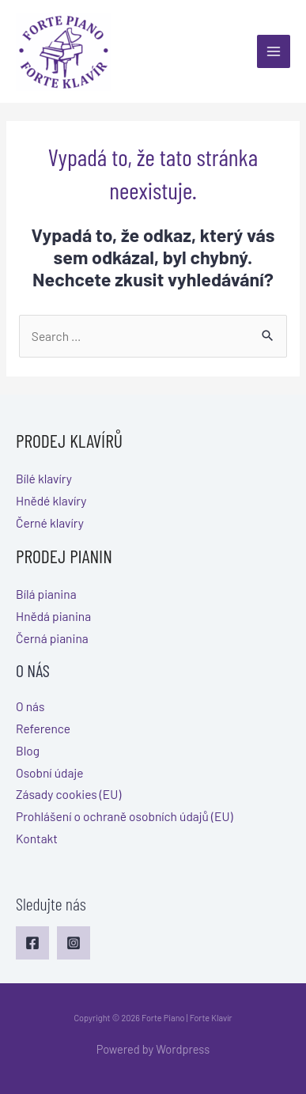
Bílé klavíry (44, 478)
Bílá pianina (46, 593)
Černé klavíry (50, 522)
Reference (43, 728)
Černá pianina (52, 637)
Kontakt (37, 838)
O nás (30, 706)
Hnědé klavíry (51, 500)
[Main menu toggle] (273, 51)
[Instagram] (73, 943)
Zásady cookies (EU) (68, 793)
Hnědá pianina (53, 615)
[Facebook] (32, 943)
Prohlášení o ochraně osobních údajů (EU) (124, 815)
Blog (28, 750)
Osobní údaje (50, 772)
